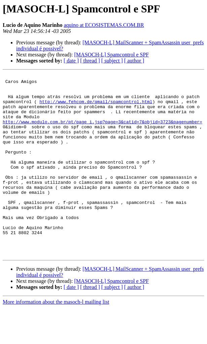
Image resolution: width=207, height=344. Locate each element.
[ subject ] (112, 60)
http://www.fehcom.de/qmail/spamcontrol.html (95, 107)
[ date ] (71, 60)
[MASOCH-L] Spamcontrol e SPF (111, 54)
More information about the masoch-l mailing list (56, 338)
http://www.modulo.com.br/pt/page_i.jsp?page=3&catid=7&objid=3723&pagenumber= (102, 132)
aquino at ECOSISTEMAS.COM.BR (104, 25)
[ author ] (134, 60)
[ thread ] (90, 60)
